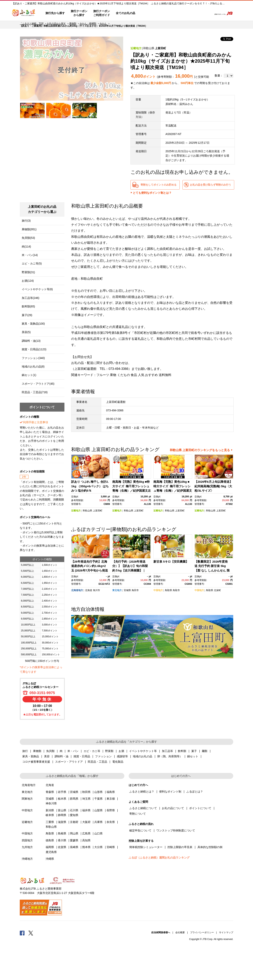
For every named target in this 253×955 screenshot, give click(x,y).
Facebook (22, 933)
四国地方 (27, 840)
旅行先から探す (55, 13)
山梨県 (98, 810)
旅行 (25, 751)
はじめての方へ (149, 13)
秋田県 (86, 791)
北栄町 (217, 590)
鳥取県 (168, 590)
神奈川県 (51, 803)
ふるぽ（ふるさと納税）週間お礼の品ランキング (159, 857)
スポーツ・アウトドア (69, 761)
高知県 (86, 840)
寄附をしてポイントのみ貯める (159, 184)
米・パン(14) (30, 255)
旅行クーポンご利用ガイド (101, 13)
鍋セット (192, 756)
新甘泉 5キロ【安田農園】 (171, 561)
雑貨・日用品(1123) (34, 349)
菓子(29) (27, 315)
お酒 (121, 751)
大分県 (98, 847)
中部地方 (27, 810)
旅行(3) (26, 220)
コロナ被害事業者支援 (36, 761)
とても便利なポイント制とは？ (152, 192)
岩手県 (62, 791)
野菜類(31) (28, 272)
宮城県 (127, 590)
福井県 (86, 810)
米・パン (72, 751)
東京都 (111, 798)
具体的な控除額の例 (209, 847)
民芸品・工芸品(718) (35, 392)
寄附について (137, 813)
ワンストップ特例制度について (175, 830)
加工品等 (167, 751)
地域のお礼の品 (142, 756)
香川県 (62, 840)
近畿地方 (136, 48)
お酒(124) (28, 280)
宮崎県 (111, 847)
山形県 (98, 791)
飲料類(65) (28, 306)
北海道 (88, 590)
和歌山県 (148, 48)
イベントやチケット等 (143, 751)
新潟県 (50, 810)
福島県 (111, 791)
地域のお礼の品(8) (33, 366)
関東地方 (27, 798)
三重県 (50, 822)
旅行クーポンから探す (79, 13)
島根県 (62, 833)
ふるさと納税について (143, 808)
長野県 (111, 810)
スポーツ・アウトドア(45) (38, 383)
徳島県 (50, 840)
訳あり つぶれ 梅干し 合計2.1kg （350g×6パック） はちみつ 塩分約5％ (90, 486)
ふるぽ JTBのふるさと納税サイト (24, 13)
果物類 (72, 23)
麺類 (204, 751)
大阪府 (86, 822)
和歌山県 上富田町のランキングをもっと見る (200, 450)
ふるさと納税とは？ (141, 791)
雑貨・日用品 (82, 756)
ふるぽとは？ (194, 791)
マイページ (183, 13)
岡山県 (74, 833)
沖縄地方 (27, 858)
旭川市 (96, 590)
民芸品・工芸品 (97, 761)
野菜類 (109, 751)
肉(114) (26, 246)
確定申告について (140, 830)
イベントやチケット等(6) (37, 289)
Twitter (30, 933)
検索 (206, 13)
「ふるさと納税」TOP (31, 23)
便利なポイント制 (170, 791)
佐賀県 (62, 847)
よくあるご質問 (168, 13)
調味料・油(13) (31, 340)
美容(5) (26, 332)
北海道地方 (77, 590)
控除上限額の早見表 (179, 847)
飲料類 (182, 751)
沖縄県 (50, 858)
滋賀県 (62, 822)
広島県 (86, 833)
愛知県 (74, 815)
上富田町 (160, 48)
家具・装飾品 (30, 756)
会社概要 (180, 932)
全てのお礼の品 (125, 13)
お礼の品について (173, 808)
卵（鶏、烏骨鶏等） (169, 756)
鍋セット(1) (29, 375)
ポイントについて (200, 808)
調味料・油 (61, 756)
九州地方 (27, 847)
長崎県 (74, 847)
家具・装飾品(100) (33, 323)
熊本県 (86, 847)
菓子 (194, 751)
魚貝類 (50, 751)
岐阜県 (50, 815)
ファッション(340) (33, 358)
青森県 (50, 791)
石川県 (74, 810)
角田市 (135, 590)
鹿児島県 (51, 852)
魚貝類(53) (28, 237)
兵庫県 (98, 822)
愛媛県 (74, 840)
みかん (103, 23)
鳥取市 (176, 590)
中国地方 (158, 590)
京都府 (74, 822)
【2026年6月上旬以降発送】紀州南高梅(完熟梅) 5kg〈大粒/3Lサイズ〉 (213, 486)
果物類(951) (29, 229)
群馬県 (74, 798)
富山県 (62, 810)
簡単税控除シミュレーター (145, 847)
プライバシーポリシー (202, 932)
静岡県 (62, 815)
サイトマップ (226, 932)
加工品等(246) (30, 297)
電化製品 (117, 761)
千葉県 (98, 798)
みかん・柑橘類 (88, 23)
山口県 (98, 833)
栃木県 (62, 798)
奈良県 (111, 822)
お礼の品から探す (56, 23)
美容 (47, 756)
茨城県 (50, 798)
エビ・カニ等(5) (32, 263)
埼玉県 (86, 798)
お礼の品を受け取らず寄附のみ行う (210, 184)
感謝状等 (122, 756)
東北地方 (117, 590)
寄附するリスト (195, 13)
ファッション (103, 756)
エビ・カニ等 (92, 751)
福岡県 (50, 847)
